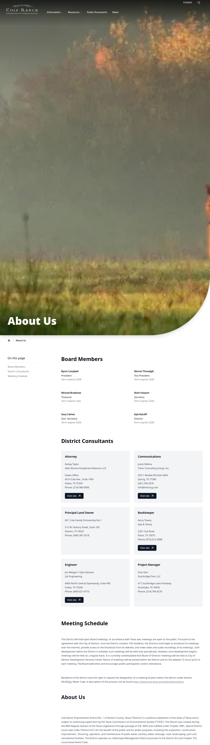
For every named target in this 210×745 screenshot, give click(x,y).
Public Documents (97, 12)
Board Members (16, 366)
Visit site (74, 496)
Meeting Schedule (17, 376)
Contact (187, 2)
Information (55, 12)
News (115, 12)
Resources (75, 12)
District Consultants (18, 371)
